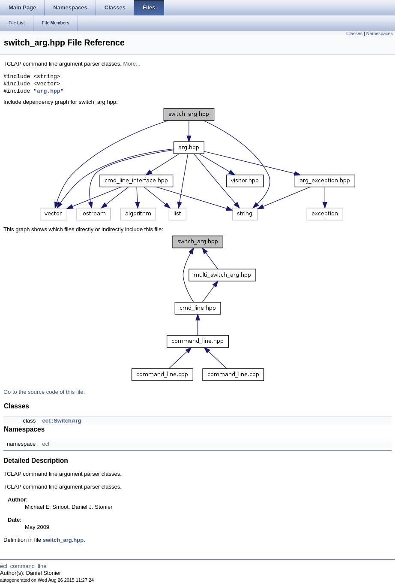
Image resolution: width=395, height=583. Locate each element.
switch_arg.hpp (63, 540)
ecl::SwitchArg (61, 420)
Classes (354, 33)
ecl (45, 444)
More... (131, 63)
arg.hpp (48, 91)
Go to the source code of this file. (44, 392)
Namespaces (379, 33)
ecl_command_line (23, 566)
